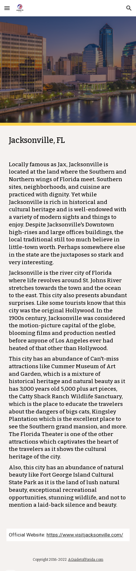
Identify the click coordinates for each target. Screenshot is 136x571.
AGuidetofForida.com (85, 560)
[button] (7, 8)
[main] (68, 324)
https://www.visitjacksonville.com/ (85, 535)
